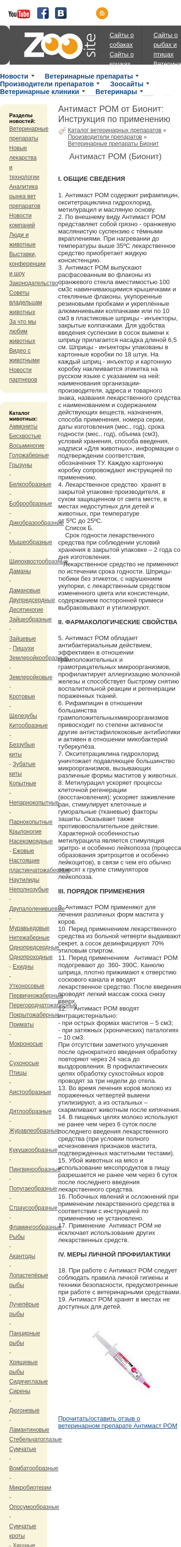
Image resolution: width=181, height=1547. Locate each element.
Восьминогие (26, 445)
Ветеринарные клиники (39, 92)
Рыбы (17, 1236)
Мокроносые (26, 1043)
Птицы (18, 1072)
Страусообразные (33, 1208)
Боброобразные (30, 503)
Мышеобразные (30, 542)
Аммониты (23, 426)
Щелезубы (23, 715)
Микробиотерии (30, 1487)
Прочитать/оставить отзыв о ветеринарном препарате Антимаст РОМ (118, 1422)
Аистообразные (30, 1092)
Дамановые (25, 590)
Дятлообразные (30, 1111)
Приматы (21, 1024)
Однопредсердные (34, 947)
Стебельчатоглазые (35, 1439)
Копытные (22, 783)
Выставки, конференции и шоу (27, 264)
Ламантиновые (29, 1429)
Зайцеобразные (30, 619)
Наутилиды (24, 879)
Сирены (19, 1391)
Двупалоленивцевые (37, 908)
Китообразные (28, 725)
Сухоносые (24, 1063)
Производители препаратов (47, 84)
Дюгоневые (24, 1410)
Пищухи (23, 648)
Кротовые (22, 696)
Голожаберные (29, 455)
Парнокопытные (31, 822)
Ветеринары (116, 92)
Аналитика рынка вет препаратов (25, 196)
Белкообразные (30, 484)
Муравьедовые (29, 928)
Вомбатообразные (33, 1468)
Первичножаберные (36, 995)
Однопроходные (31, 957)
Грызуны (20, 465)
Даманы (20, 571)
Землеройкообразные (38, 658)
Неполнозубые (29, 889)
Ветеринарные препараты (89, 76)
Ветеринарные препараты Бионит (113, 143)
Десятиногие (26, 609)
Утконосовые (26, 986)
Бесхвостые (25, 436)
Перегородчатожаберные (43, 1005)
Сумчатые (22, 1449)
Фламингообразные (35, 1227)
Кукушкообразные (33, 1150)
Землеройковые (31, 677)
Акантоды (22, 1256)
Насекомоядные (31, 841)
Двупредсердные (32, 600)
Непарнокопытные (34, 802)
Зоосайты (126, 84)
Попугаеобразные (33, 1188)
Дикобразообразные (36, 523)
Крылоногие (25, 831)
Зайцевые (22, 638)
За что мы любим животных (22, 331)
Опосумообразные (34, 1507)
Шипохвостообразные (38, 561)
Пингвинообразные (35, 1169)
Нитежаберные (29, 937)
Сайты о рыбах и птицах (165, 44)
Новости (14, 76)
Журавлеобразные (34, 1130)
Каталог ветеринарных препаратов (115, 130)
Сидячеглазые (28, 1381)
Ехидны (23, 966)
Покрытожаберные (34, 1015)
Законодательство (33, 283)
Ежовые (23, 851)
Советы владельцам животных (25, 302)
